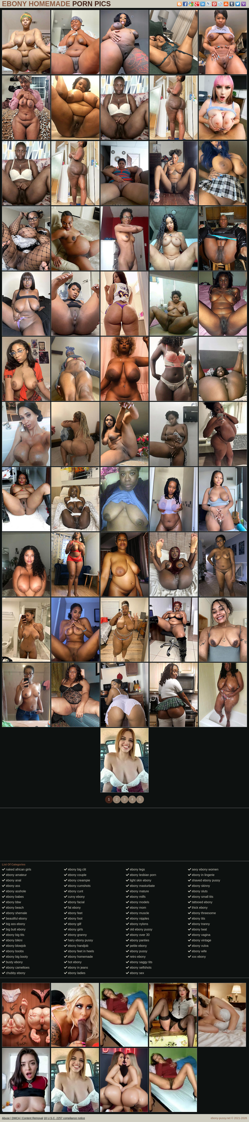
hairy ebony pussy (78, 940)
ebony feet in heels (79, 951)
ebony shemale (14, 913)
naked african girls (16, 869)
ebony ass (11, 885)
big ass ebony (13, 924)
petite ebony (136, 945)
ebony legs (135, 869)
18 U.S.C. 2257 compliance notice (64, 1118)
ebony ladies (74, 973)
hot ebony (73, 962)
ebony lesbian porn (141, 875)
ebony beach (13, 907)
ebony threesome (202, 913)
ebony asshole (14, 891)
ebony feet (73, 913)
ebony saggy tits (139, 962)
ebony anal (11, 880)
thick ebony (198, 907)
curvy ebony (74, 896)
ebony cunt (73, 891)
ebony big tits (13, 934)
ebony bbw (11, 902)
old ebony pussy (139, 929)
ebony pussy (136, 951)
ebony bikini (12, 940)
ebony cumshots (77, 885)
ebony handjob (76, 945)
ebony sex (135, 973)
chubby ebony (13, 973)
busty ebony (12, 962)
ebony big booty (15, 956)
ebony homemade (78, 956)
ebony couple (75, 875)
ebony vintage (199, 940)
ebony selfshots (139, 967)
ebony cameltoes (15, 967)
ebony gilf (72, 924)
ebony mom (136, 907)
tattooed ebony (200, 902)
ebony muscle (137, 913)
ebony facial (74, 902)
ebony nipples (137, 918)
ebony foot (73, 918)
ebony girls (73, 929)
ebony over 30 (138, 934)
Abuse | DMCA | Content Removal (22, 1118)
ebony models (137, 902)
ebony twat (197, 929)
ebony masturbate (140, 885)
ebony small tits (200, 896)
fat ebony (72, 907)
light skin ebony (138, 880)
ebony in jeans (76, 967)
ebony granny (75, 934)
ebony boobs (13, 951)
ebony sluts (198, 891)
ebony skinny (199, 885)
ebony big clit (75, 869)
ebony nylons (137, 924)
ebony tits (196, 918)
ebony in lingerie (201, 875)
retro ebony (136, 956)
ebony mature (137, 891)
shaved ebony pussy (204, 880)
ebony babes (13, 896)
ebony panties (137, 940)
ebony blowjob (14, 945)
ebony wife (197, 951)
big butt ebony (13, 929)
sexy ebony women (203, 869)
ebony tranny (199, 924)
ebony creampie (77, 880)
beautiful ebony (14, 918)
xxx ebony (197, 956)
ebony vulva (198, 945)
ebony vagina (199, 934)
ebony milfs (136, 896)
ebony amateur (14, 875)
